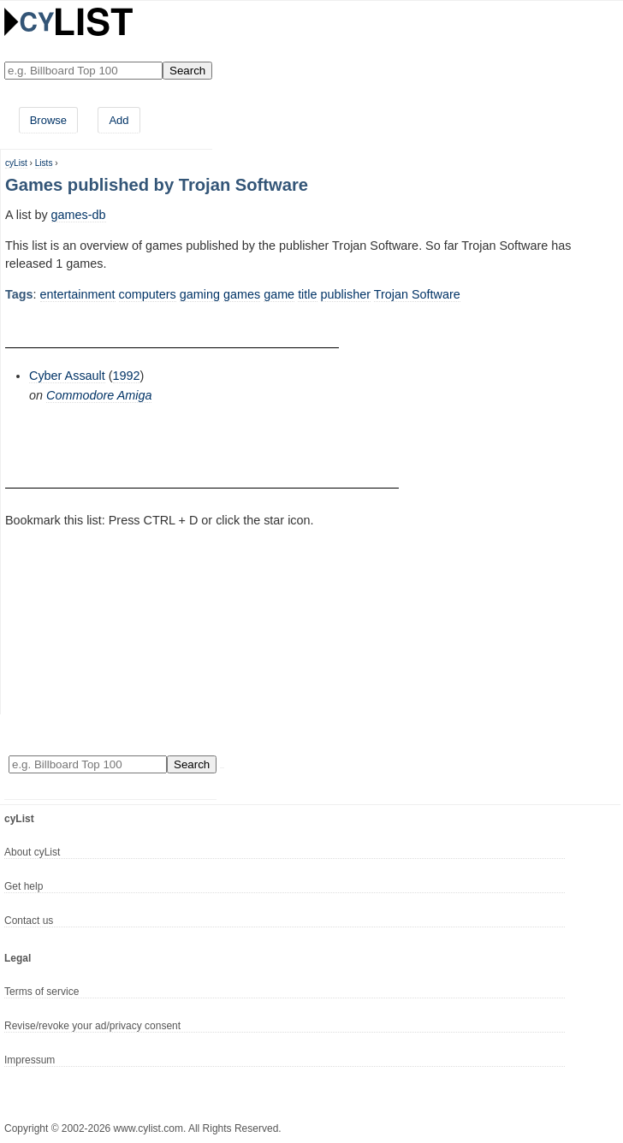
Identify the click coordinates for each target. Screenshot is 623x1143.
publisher (346, 294)
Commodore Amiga (98, 395)
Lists (44, 163)
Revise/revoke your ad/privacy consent (92, 1026)
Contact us (28, 921)
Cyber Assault (67, 375)
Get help (23, 886)
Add (118, 120)
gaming (200, 294)
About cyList (32, 852)
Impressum (29, 1060)
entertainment (78, 294)
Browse (48, 120)
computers (147, 294)
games (241, 294)
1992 (126, 375)
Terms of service (41, 992)
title (307, 294)
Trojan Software (417, 294)
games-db (78, 215)
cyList (16, 163)
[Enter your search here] (83, 71)
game (279, 294)
